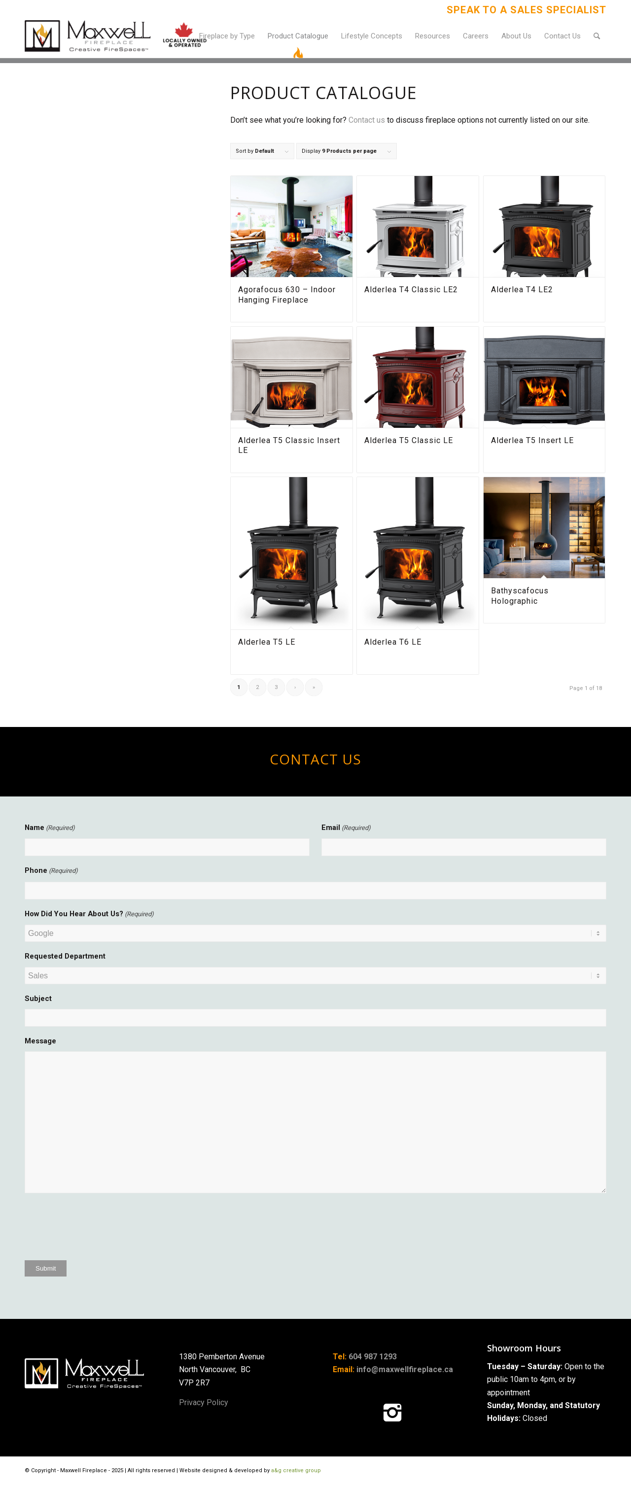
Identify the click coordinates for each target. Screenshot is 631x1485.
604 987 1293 (373, 1356)
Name (50, 828)
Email (346, 828)
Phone (51, 870)
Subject (38, 998)
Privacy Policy (203, 1402)
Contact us (367, 120)
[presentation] (100, 1230)
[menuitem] (524, 10)
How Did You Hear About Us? (89, 914)
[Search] (596, 36)
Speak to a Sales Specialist (526, 10)
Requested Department (65, 956)
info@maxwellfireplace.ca (404, 1369)
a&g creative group (296, 1470)
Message (40, 1040)
